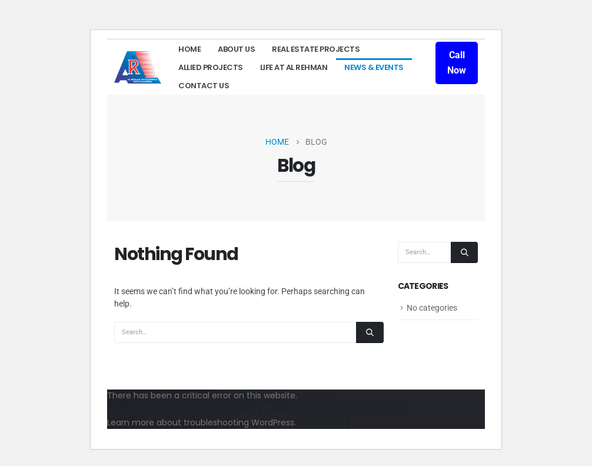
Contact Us (203, 85)
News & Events (374, 67)
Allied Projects (210, 67)
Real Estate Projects (316, 49)
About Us (236, 49)
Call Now (456, 62)
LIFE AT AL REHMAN (294, 67)
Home (189, 49)
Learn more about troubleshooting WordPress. (201, 422)
